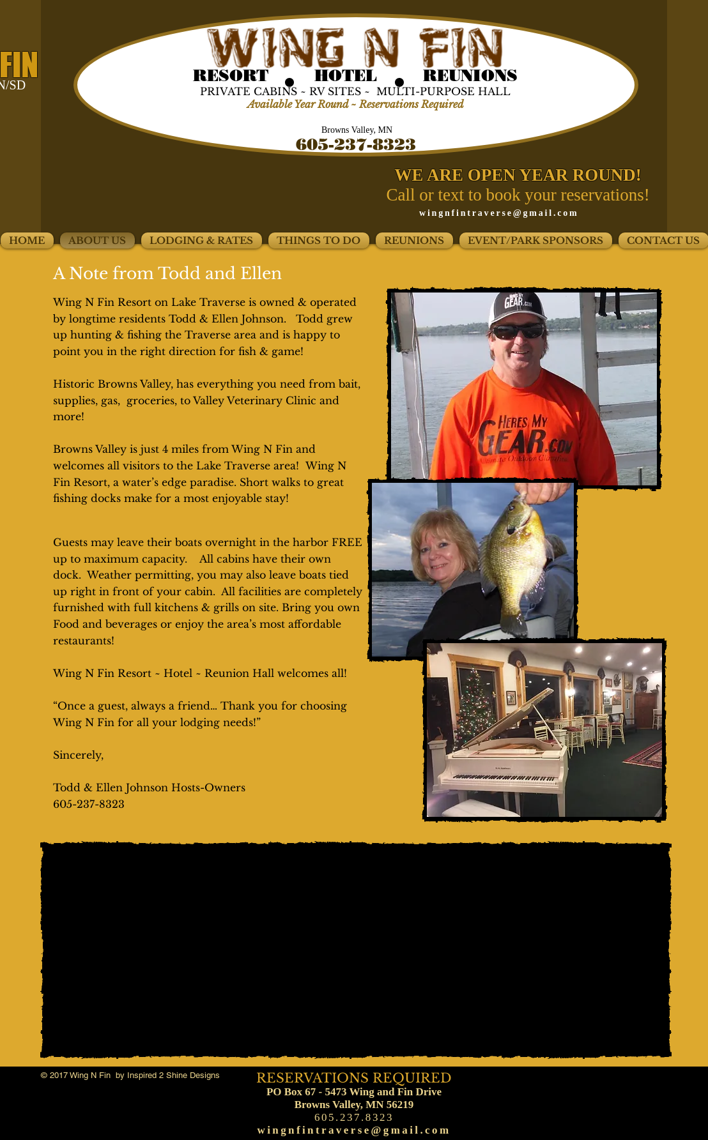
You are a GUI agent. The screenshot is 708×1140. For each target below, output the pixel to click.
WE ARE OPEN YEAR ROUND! (520, 175)
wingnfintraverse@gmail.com (499, 213)
